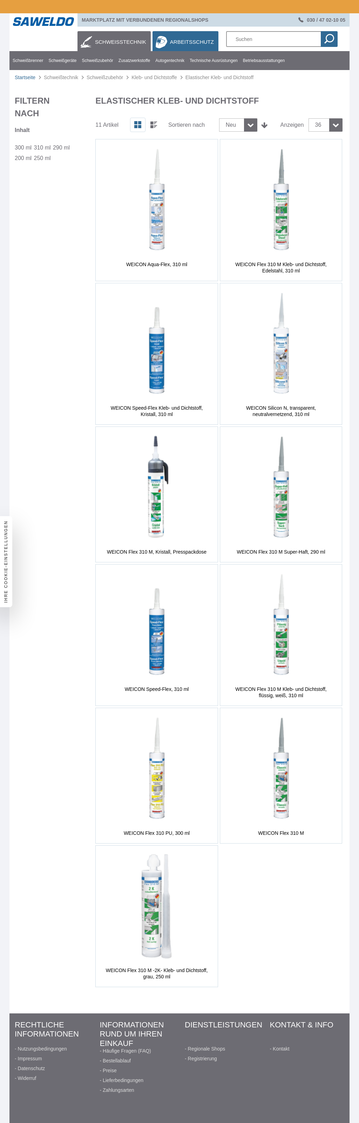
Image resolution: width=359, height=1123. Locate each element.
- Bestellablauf (115, 1060)
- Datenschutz (30, 1068)
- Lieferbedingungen (122, 1080)
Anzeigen (292, 125)
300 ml (23, 148)
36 (318, 125)
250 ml (42, 158)
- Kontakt (280, 1049)
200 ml (23, 158)
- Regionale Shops (205, 1049)
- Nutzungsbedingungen (41, 1049)
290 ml (61, 148)
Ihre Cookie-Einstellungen (6, 561)
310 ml (42, 148)
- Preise (108, 1070)
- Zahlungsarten (117, 1090)
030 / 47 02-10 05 (326, 20)
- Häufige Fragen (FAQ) (125, 1051)
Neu (231, 125)
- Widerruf (25, 1078)
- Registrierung (201, 1058)
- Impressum (28, 1058)
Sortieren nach (186, 125)
